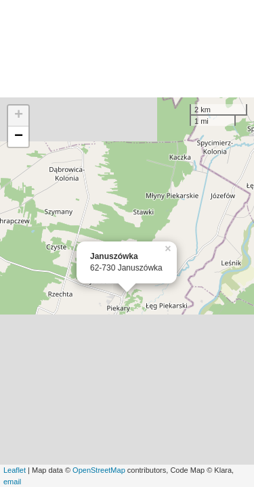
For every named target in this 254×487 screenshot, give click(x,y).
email (12, 482)
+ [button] (18, 116)
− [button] (18, 136)
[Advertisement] (127, 48)
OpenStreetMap (98, 470)
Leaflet (14, 470)
